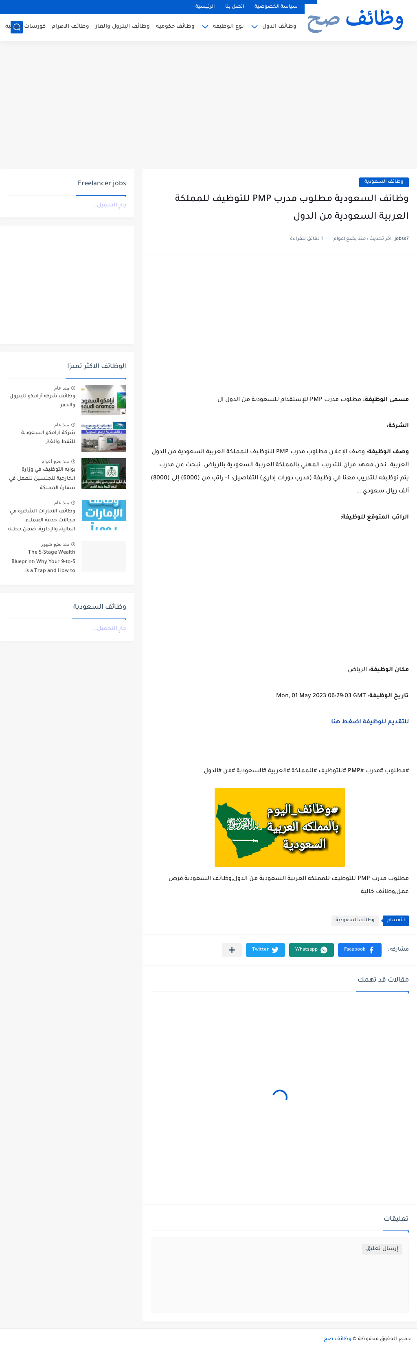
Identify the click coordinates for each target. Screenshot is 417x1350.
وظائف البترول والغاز (122, 27)
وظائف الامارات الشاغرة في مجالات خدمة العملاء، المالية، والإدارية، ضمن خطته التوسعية (41, 522)
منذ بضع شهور (55, 544)
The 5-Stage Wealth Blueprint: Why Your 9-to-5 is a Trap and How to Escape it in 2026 (43, 563)
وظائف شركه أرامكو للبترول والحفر (42, 401)
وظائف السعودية (384, 182)
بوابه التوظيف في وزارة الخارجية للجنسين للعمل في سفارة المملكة (42, 479)
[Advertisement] (208, 106)
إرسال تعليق (382, 1249)
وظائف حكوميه (175, 27)
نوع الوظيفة (228, 27)
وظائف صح (337, 1339)
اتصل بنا (234, 7)
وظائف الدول (279, 27)
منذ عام (61, 388)
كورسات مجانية (25, 27)
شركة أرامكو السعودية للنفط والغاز (48, 437)
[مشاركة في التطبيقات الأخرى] (232, 950)
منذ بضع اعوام (55, 461)
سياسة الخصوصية (276, 7)
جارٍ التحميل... (109, 205)
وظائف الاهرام (70, 27)
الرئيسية (205, 7)
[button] (360, 950)
